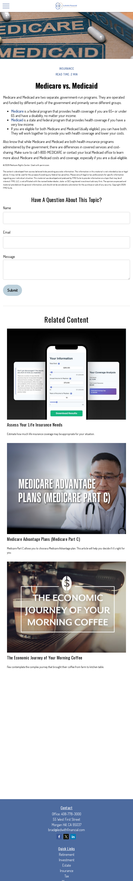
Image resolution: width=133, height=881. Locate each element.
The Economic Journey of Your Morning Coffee (44, 657)
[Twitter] (66, 836)
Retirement (66, 854)
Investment (66, 860)
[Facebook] (59, 836)
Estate (66, 865)
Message (9, 256)
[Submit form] (12, 290)
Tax (66, 876)
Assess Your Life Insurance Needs (34, 424)
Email (6, 232)
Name (7, 208)
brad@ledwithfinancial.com (66, 829)
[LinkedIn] (73, 836)
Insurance (66, 870)
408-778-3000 (71, 814)
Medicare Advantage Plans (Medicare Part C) (43, 539)
